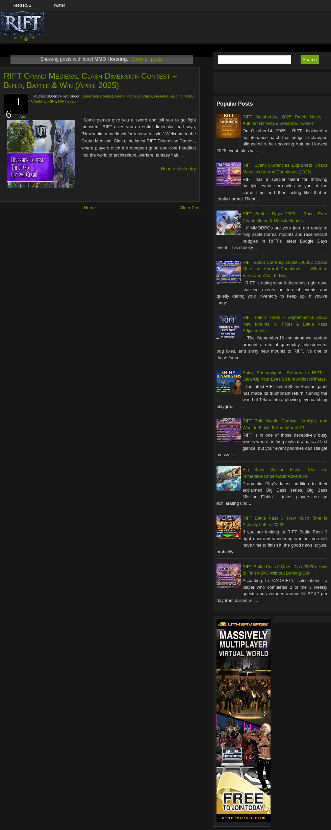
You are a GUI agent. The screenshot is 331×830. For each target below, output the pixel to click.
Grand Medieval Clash (133, 96)
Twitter (59, 5)
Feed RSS (21, 5)
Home (90, 207)
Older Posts (191, 207)
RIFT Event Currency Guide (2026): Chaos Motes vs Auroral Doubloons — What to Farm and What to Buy (285, 269)
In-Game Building (168, 96)
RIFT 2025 (67, 101)
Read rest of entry (178, 168)
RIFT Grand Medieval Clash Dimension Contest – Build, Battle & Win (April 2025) (90, 80)
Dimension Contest (97, 96)
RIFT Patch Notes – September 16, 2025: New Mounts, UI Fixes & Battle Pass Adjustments (285, 324)
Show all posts (146, 59)
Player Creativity (32, 101)
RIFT (52, 101)
